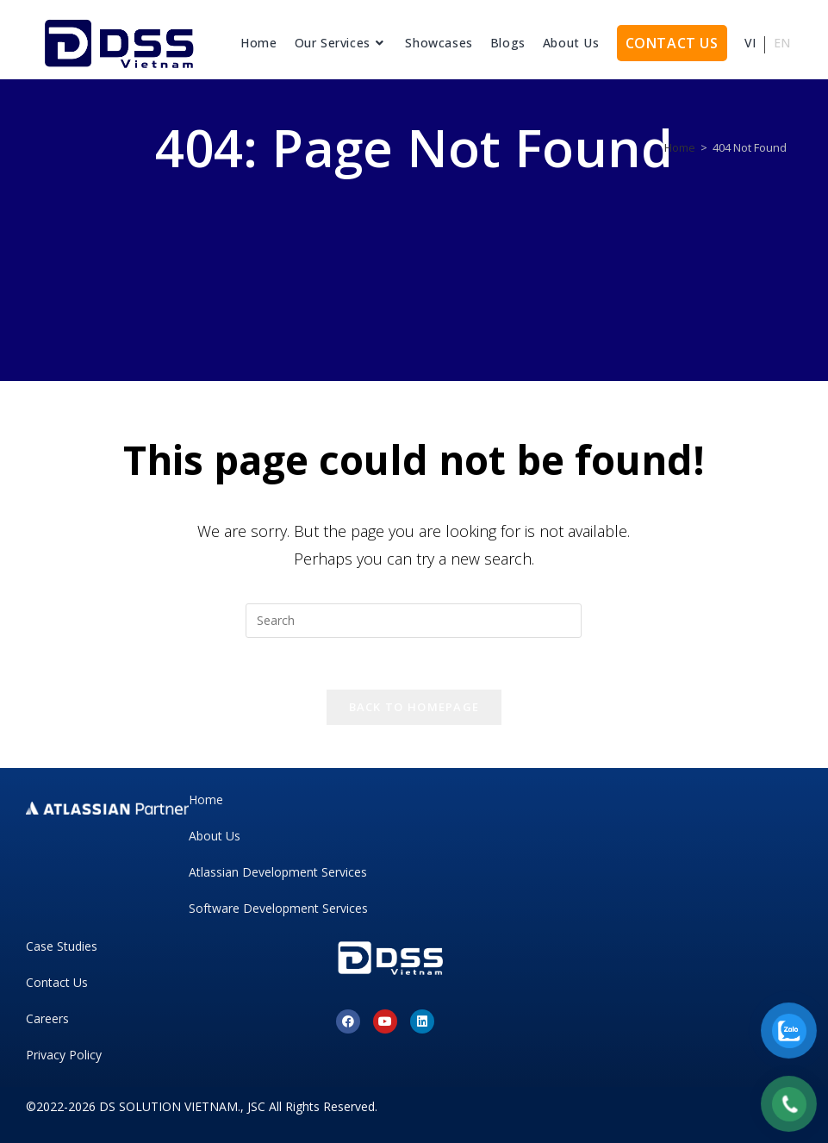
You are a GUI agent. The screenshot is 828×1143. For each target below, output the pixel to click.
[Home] (679, 147)
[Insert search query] (414, 620)
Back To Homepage (414, 707)
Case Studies (61, 946)
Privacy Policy (64, 1054)
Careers (47, 1018)
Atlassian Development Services (278, 872)
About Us (214, 836)
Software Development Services (278, 908)
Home (206, 799)
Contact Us (57, 982)
